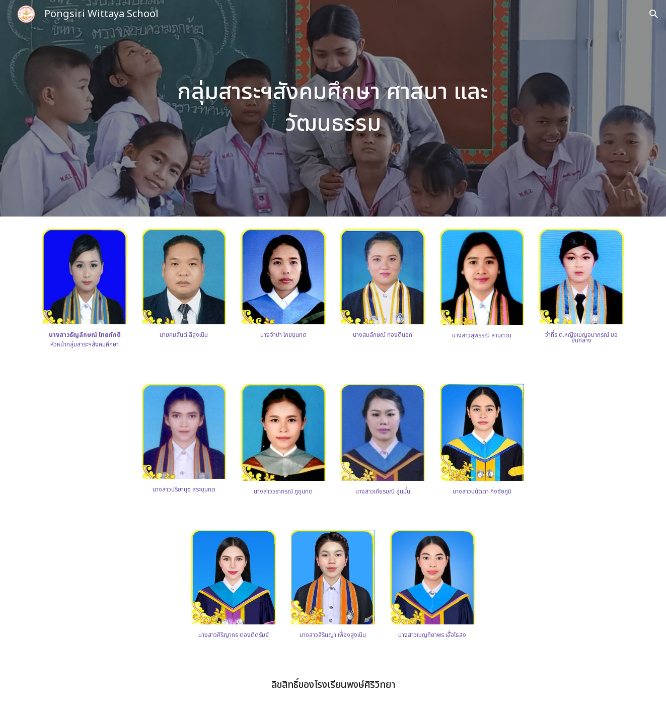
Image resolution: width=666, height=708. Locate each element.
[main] (333, 108)
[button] (654, 14)
